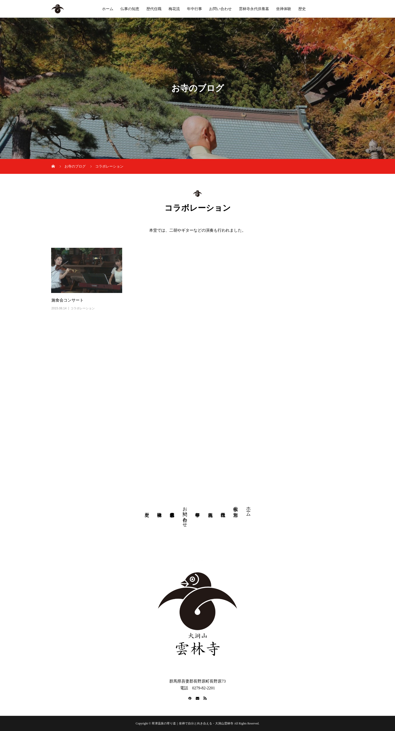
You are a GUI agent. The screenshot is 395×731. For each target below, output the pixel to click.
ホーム (107, 9)
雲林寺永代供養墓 (254, 9)
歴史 (302, 9)
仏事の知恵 (129, 9)
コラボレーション (83, 308)
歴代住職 (153, 9)
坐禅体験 (283, 9)
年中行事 (194, 9)
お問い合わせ (220, 9)
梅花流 (174, 9)
